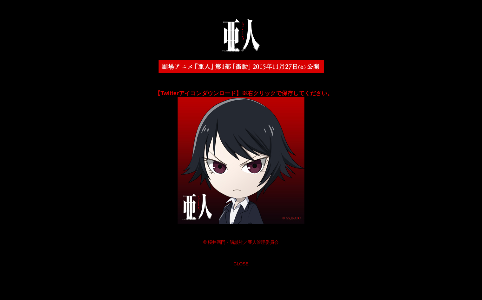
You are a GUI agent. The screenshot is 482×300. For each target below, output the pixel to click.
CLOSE (240, 263)
